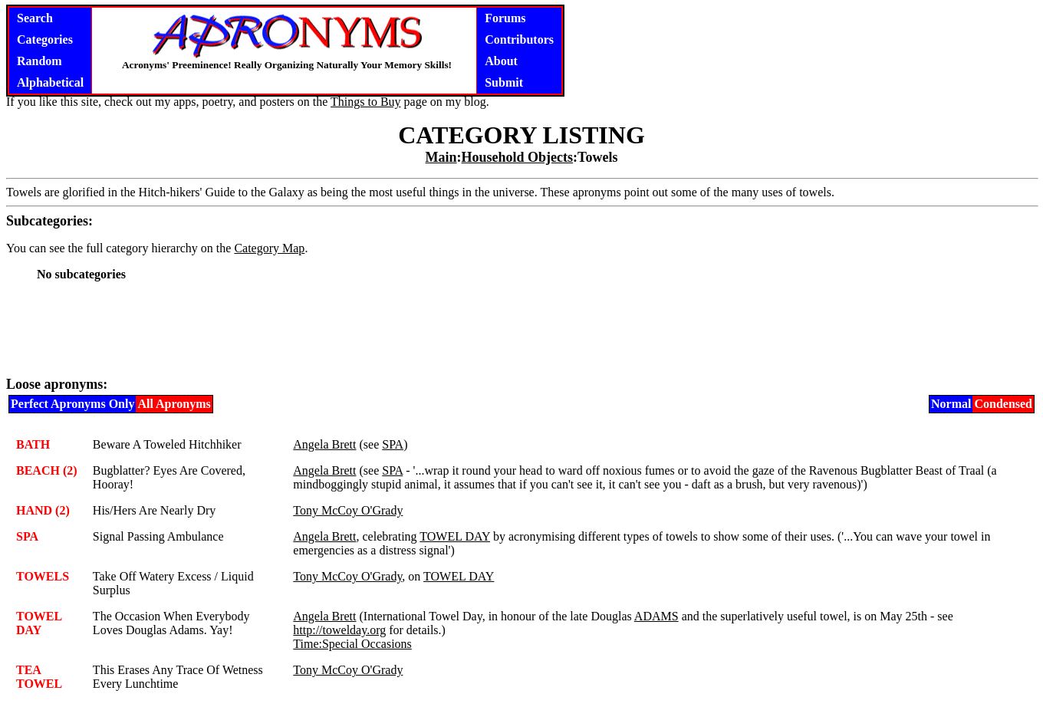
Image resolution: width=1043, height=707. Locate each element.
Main (441, 157)
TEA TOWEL (39, 676)
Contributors (519, 39)
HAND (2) (43, 510)
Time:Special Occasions (352, 643)
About (501, 60)
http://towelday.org (339, 629)
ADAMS (656, 616)
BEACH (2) (46, 470)
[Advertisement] (521, 328)
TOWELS (42, 576)
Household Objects (518, 157)
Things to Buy (366, 101)
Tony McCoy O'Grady (348, 510)
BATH (33, 444)
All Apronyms (173, 403)
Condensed (1003, 403)
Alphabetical (50, 82)
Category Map (269, 248)
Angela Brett (324, 444)
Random (39, 60)
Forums (505, 18)
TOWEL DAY (455, 536)
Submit (504, 82)
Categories (45, 39)
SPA (392, 444)
